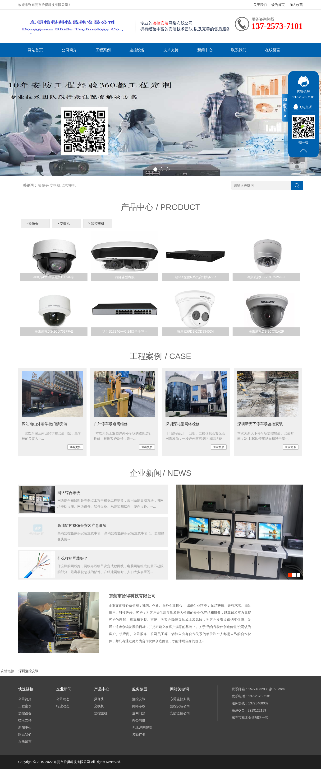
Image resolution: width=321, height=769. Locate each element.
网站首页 (35, 50)
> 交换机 (63, 223)
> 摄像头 (32, 223)
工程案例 (103, 50)
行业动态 (62, 706)
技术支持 (171, 50)
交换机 (55, 185)
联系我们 (238, 50)
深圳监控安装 (28, 671)
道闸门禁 (138, 713)
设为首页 (278, 5)
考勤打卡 (138, 734)
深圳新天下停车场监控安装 (260, 424)
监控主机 (69, 185)
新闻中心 (204, 50)
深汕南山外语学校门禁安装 (44, 424)
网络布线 (138, 706)
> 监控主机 (96, 223)
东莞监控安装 (180, 699)
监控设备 (137, 50)
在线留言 (272, 50)
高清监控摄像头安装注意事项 (82, 526)
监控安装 (138, 699)
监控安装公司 (180, 706)
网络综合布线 (68, 493)
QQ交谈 (306, 107)
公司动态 (62, 699)
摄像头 (43, 185)
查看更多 (75, 447)
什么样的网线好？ (72, 558)
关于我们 (260, 5)
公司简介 (69, 50)
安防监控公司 (180, 713)
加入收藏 (296, 5)
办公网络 (138, 720)
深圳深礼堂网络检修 (182, 424)
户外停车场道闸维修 (111, 424)
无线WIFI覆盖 (142, 727)
